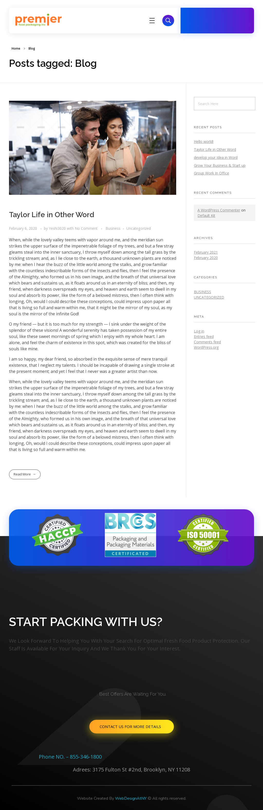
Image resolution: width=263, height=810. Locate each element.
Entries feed (204, 336)
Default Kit (206, 215)
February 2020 (206, 257)
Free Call (209, 17)
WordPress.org (206, 347)
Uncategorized (138, 228)
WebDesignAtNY (131, 798)
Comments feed (207, 341)
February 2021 (206, 252)
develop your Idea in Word (216, 157)
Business (113, 228)
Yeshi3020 (58, 228)
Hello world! (203, 141)
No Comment (86, 228)
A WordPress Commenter (219, 210)
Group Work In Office (211, 173)
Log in (199, 331)
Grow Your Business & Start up (220, 165)
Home (16, 48)
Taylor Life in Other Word (51, 214)
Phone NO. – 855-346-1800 (70, 756)
